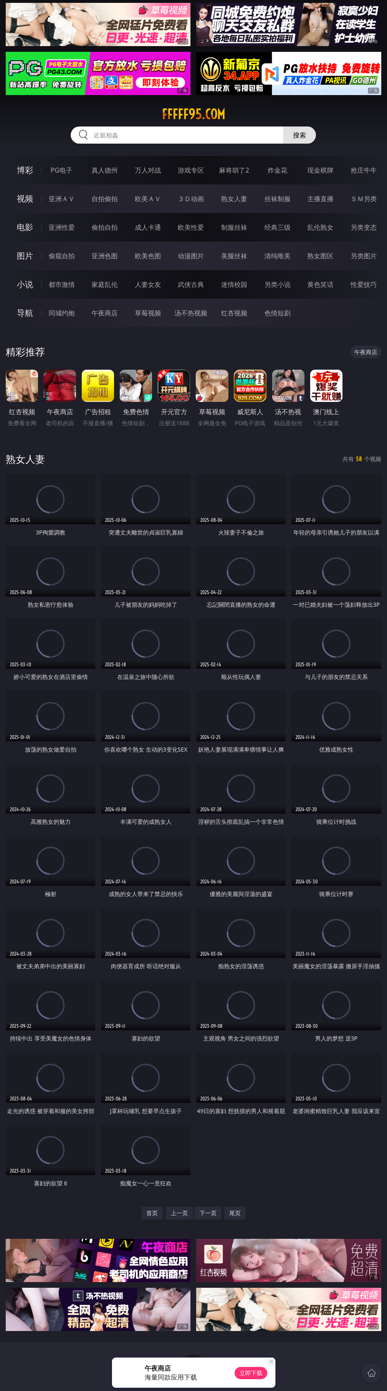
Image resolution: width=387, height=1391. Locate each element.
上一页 (179, 1213)
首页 (152, 1213)
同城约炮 (62, 312)
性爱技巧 (364, 284)
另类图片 (364, 255)
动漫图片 (191, 255)
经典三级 (277, 227)
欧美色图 (148, 255)
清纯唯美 (277, 255)
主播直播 (320, 198)
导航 (25, 312)
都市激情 (62, 284)
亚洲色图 (105, 255)
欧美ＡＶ (148, 198)
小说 (25, 284)
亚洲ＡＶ (62, 198)
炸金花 (277, 170)
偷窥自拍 (62, 255)
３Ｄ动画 (191, 198)
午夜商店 (105, 312)
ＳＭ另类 (364, 198)
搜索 (299, 135)
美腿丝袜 (234, 255)
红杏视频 (234, 312)
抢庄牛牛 (364, 170)
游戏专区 (191, 170)
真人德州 (105, 170)
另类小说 (277, 284)
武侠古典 (191, 284)
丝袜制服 (277, 198)
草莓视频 (148, 312)
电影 (25, 227)
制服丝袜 (234, 227)
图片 (25, 255)
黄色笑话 (320, 284)
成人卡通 (148, 227)
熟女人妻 (234, 198)
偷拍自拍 (105, 227)
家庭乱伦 (105, 284)
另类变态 (364, 227)
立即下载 (250, 1373)
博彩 (25, 169)
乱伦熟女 (320, 227)
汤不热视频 (190, 312)
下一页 (208, 1213)
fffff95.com (193, 114)
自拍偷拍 (105, 198)
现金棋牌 (320, 170)
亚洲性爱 (62, 227)
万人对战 (148, 170)
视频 (25, 198)
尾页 (235, 1213)
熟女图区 (320, 255)
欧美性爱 (191, 227)
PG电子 (61, 170)
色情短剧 (277, 312)
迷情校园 (234, 284)
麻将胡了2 (234, 170)
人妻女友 (148, 284)
